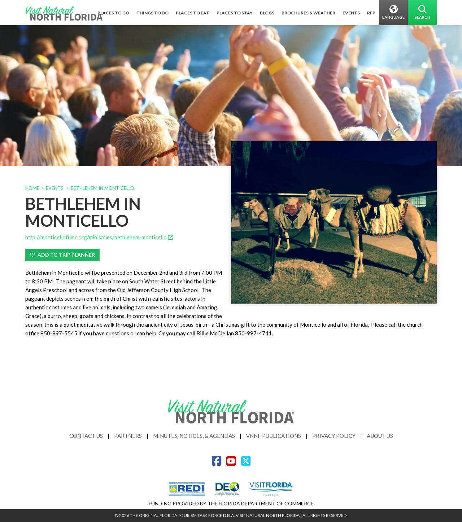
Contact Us (86, 435)
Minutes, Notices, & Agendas (194, 435)
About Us (380, 435)
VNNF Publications (273, 435)
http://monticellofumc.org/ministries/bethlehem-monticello (99, 237)
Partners (128, 435)
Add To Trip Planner (62, 255)
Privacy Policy (334, 435)
